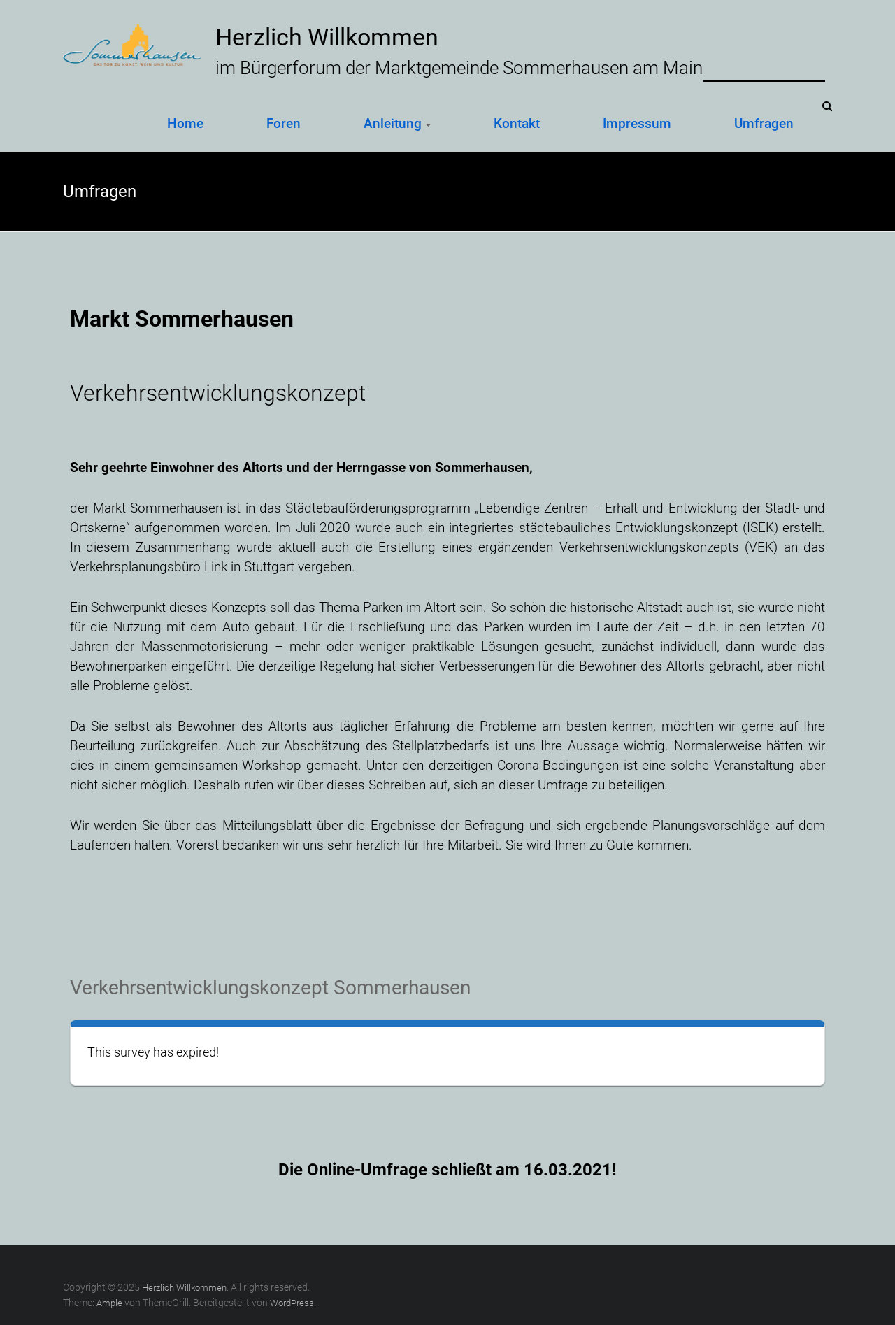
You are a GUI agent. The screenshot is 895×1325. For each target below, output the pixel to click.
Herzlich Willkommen (326, 37)
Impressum (637, 123)
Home (185, 123)
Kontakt (517, 123)
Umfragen (764, 123)
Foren (283, 123)
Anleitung (393, 123)
